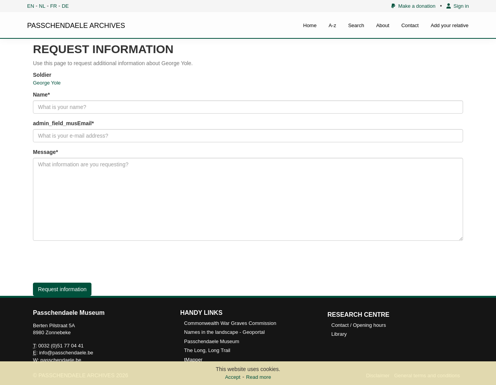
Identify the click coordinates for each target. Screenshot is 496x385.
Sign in (457, 6)
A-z (332, 25)
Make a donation (413, 6)
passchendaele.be (60, 360)
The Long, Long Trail (207, 350)
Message (44, 152)
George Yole (47, 83)
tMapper (193, 360)
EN (30, 6)
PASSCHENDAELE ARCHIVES (76, 25)
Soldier (42, 75)
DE (65, 6)
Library (339, 334)
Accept (233, 377)
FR (53, 6)
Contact (410, 25)
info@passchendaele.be (66, 353)
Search (356, 25)
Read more (258, 377)
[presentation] (92, 262)
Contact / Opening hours (358, 325)
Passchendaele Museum (211, 341)
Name (40, 95)
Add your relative (449, 25)
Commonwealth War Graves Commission (230, 323)
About (382, 25)
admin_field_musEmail (62, 123)
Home (310, 25)
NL (42, 6)
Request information (62, 289)
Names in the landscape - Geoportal (224, 332)
